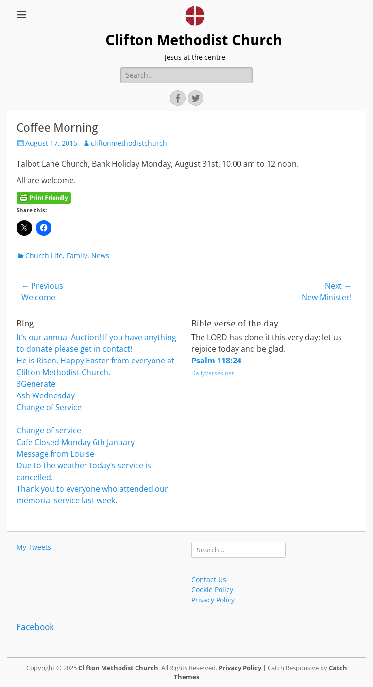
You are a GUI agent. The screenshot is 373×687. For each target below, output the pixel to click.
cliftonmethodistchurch (129, 143)
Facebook (35, 627)
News (100, 255)
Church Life (44, 255)
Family (77, 255)
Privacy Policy (213, 599)
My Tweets (34, 546)
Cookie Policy (212, 589)
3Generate (36, 383)
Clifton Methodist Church (193, 40)
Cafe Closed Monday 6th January (76, 442)
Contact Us (208, 579)
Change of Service (49, 407)
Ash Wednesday (46, 395)
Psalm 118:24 (216, 360)
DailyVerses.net (212, 373)
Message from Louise (55, 453)
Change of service (49, 430)
